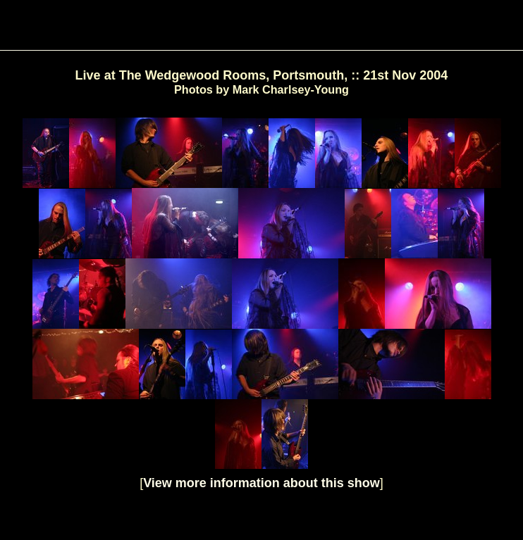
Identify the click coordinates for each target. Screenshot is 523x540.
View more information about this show (261, 483)
